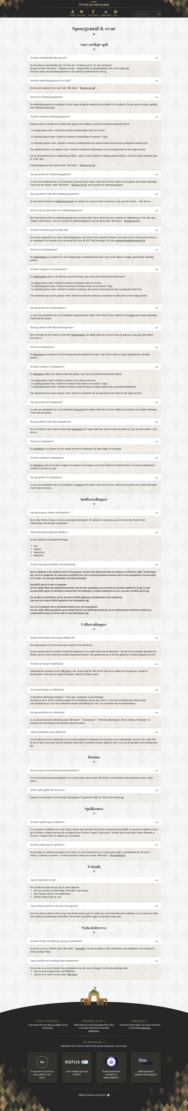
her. (87, 613)
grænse (131, 315)
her (127, 68)
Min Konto (66, 671)
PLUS (115, 13)
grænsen (79, 409)
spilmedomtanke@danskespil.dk (130, 240)
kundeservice (93, 1031)
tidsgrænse (38, 448)
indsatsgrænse (40, 257)
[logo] (94, 3)
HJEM (72, 13)
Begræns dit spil (87, 88)
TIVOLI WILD (93, 13)
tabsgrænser (77, 429)
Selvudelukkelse (117, 855)
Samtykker (80, 948)
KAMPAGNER (106, 13)
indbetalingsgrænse (65, 201)
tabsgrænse (38, 354)
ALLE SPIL (81, 13)
